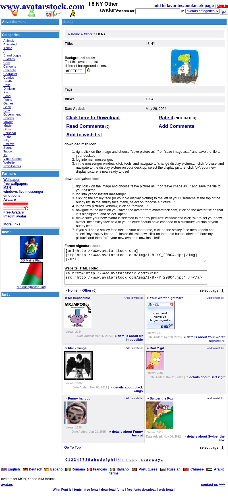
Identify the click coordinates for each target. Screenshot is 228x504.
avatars (7, 490)
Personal (9, 133)
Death (7, 81)
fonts (78, 494)
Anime (7, 48)
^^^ (222, 490)
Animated (9, 44)
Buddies (9, 59)
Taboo (7, 151)
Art (5, 51)
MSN (7, 188)
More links (11, 224)
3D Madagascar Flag (30, 286)
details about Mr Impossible (130, 342)
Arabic (215, 474)
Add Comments (176, 126)
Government (12, 114)
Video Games (12, 158)
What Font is (62, 494)
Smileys (8, 144)
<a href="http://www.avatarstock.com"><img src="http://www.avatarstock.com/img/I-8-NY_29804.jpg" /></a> (144, 281)
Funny (7, 99)
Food (7, 96)
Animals (8, 40)
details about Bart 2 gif (207, 382)
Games (8, 103)
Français (97, 474)
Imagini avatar (14, 216)
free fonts (91, 494)
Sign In (222, 6)
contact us (209, 490)
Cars (6, 62)
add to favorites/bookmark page (184, 5)
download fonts (112, 494)
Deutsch (32, 474)
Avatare (9, 200)
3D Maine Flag (31, 260)
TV (5, 155)
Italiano (119, 474)
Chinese (193, 474)
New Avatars (12, 166)
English (11, 474)
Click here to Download (93, 117)
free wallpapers (15, 184)
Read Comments (85, 126)
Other (7, 129)
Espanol (53, 474)
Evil (6, 92)
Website (9, 162)
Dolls (6, 85)
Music (7, 125)
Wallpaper (11, 180)
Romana (75, 474)
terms (114, 478)
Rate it (166, 117)
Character (10, 74)
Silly (6, 140)
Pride (7, 136)
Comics (8, 77)
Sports (8, 147)
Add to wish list (84, 134)
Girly (6, 110)
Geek (7, 107)
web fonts (166, 494)
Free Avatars (13, 212)
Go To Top (72, 453)
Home (75, 34)
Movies (8, 122)
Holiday (8, 118)
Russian (170, 474)
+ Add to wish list (132, 303)
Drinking (9, 88)
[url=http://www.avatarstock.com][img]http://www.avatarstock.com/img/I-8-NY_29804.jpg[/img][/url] (144, 256)
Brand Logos (12, 55)
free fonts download (142, 494)
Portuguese (144, 474)
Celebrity (9, 70)
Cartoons (9, 66)
